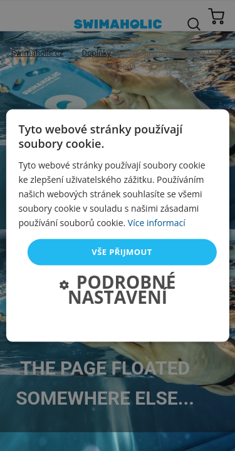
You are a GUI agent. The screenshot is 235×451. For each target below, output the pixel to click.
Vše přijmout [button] (121, 251)
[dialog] (117, 226)
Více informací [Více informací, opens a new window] (156, 223)
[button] (117, 290)
